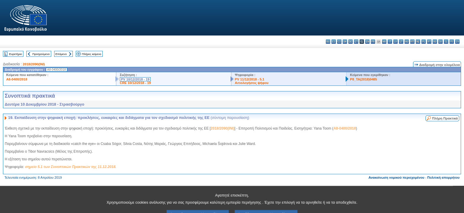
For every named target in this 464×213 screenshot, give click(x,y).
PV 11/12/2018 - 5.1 (250, 79)
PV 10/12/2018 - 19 (135, 79)
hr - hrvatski (384, 41)
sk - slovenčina (440, 41)
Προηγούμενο (40, 54)
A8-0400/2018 (16, 79)
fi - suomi (452, 41)
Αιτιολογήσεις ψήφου (252, 83)
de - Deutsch (350, 41)
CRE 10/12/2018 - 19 (135, 83)
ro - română (435, 41)
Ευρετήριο (15, 54)
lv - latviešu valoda (395, 41)
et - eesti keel (356, 41)
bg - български (328, 41)
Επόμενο (61, 54)
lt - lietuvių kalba (401, 41)
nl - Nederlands (418, 41)
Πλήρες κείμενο (91, 54)
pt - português (429, 41)
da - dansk (345, 41)
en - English (367, 41)
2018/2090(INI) (34, 64)
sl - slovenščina (446, 41)
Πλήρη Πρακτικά (445, 118)
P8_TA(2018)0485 (363, 79)
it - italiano (390, 41)
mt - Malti (412, 41)
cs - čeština (339, 41)
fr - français (373, 41)
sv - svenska (457, 41)
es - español (333, 41)
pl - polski (423, 41)
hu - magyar (407, 41)
